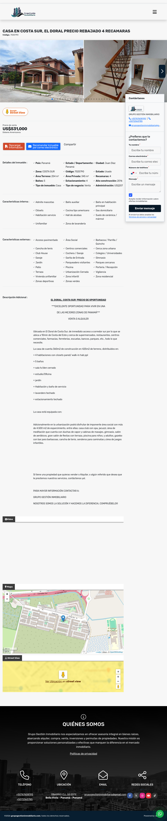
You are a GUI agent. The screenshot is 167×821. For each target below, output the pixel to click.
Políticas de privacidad (83, 753)
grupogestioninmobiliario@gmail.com (105, 794)
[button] (52, 99)
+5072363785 (136, 121)
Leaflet (98, 652)
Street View (15, 111)
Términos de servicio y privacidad (142, 217)
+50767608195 (138, 118)
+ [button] (7, 594)
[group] (41, 71)
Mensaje (133, 179)
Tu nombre (134, 145)
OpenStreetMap (116, 652)
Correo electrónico (138, 156)
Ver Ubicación (54, 681)
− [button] (7, 599)
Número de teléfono (139, 167)
